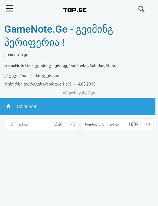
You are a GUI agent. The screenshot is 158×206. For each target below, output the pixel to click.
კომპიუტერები (44, 75)
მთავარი (27, 106)
